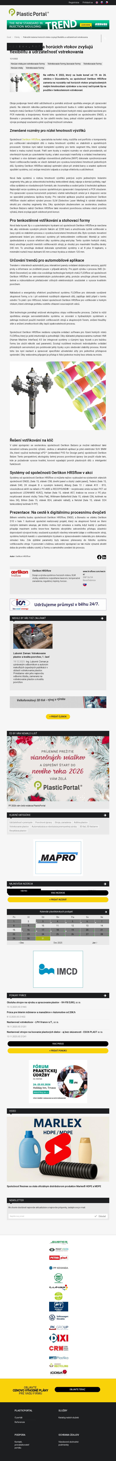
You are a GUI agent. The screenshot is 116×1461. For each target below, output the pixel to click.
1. (14, 921)
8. (14, 925)
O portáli (18, 1417)
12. (72, 925)
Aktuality (29, 46)
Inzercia (19, 46)
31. (43, 938)
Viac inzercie (58, 893)
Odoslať (100, 1216)
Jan (94, 943)
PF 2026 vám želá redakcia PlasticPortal (27, 805)
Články (17, 37)
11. (57, 925)
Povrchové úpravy (43, 822)
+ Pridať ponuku (58, 1050)
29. (14, 938)
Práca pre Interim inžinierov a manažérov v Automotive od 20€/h (41, 1012)
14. (101, 925)
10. (43, 925)
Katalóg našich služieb (69, 1417)
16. (28, 930)
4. (58, 921)
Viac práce (58, 1044)
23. (28, 934)
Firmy (16, 46)
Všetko (24, 891)
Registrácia (74, 2)
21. (101, 930)
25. (57, 934)
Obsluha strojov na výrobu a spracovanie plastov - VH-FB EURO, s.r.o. (44, 1002)
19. (72, 930)
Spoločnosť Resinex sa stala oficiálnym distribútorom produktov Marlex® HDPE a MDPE (54, 1186)
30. (28, 938)
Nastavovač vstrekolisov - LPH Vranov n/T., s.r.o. (33, 1022)
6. (87, 921)
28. (101, 934)
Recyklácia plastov (18, 831)
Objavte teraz (77, 1389)
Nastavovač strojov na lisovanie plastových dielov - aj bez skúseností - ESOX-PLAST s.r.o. (55, 1032)
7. (102, 921)
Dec (21, 943)
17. (43, 930)
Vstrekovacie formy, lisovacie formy (64, 64)
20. (87, 930)
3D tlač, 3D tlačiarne (89, 826)
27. (87, 934)
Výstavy (32, 46)
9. (28, 925)
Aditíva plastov (81, 822)
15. (14, 930)
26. (72, 934)
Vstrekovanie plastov (19, 826)
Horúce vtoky (17, 68)
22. (14, 934)
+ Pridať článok (58, 716)
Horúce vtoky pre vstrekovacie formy (28, 64)
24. (43, 934)
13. (87, 925)
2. (28, 921)
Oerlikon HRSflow (31, 139)
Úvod (9, 37)
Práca (42, 46)
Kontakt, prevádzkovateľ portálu (22, 1445)
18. (57, 930)
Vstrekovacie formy (93, 64)
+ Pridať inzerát (58, 899)
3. (43, 921)
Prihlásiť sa (88, 2)
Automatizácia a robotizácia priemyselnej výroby (54, 826)
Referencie (20, 1422)
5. (73, 921)
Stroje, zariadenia (63, 822)
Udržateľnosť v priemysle (21, 822)
